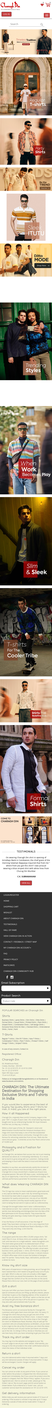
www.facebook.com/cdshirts (12, 1081)
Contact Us (24, 1049)
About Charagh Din (14, 918)
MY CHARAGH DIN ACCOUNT (17, 947)
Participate (9, 965)
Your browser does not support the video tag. (26, 289)
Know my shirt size (14, 1265)
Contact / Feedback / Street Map (20, 941)
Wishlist (8, 912)
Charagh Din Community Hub (19, 971)
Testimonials (10, 924)
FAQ (5, 953)
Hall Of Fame (10, 930)
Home (6, 900)
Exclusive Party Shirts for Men (13, 1027)
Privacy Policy (11, 959)
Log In (6, 14)
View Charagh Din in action (18, 936)
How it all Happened (15, 1113)
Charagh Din (10, 1059)
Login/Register (11, 895)
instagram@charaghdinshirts (23, 1079)
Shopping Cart (11, 906)
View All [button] (26, 883)
